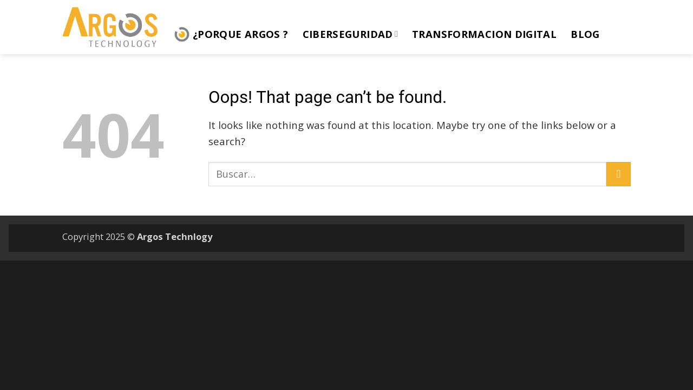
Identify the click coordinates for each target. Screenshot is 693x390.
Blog (585, 34)
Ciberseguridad (350, 34)
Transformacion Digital (484, 34)
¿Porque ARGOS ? (231, 34)
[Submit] (618, 174)
